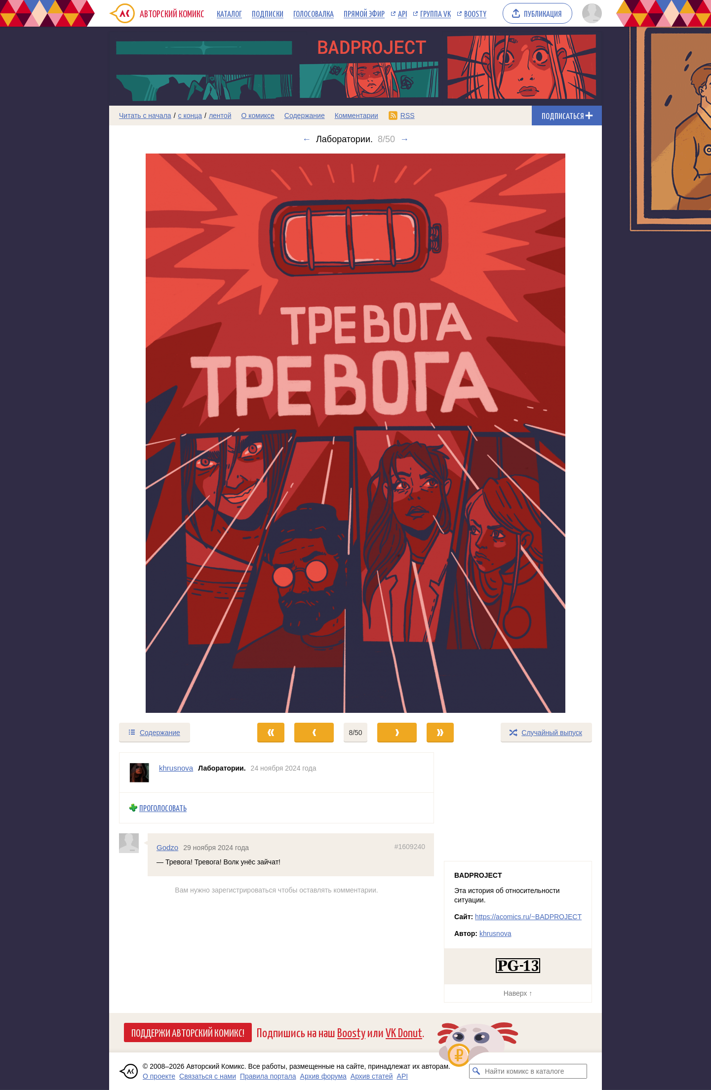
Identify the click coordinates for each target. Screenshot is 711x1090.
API (402, 13)
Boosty (475, 13)
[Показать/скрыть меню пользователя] (590, 13)
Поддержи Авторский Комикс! (187, 1032)
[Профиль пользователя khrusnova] (139, 772)
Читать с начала (145, 115)
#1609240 (410, 846)
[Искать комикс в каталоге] (476, 1071)
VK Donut (404, 1032)
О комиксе (257, 115)
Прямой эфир (364, 13)
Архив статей (372, 1076)
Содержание (304, 115)
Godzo (167, 847)
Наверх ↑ (518, 993)
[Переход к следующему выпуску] (355, 433)
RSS (407, 115)
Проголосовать (163, 808)
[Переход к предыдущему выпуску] (171, 433)
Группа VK (435, 13)
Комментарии (356, 115)
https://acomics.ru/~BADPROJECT (528, 917)
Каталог (229, 13)
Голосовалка (313, 13)
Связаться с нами (207, 1076)
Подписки (267, 13)
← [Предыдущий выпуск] (306, 139)
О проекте (159, 1076)
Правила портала (268, 1076)
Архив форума (323, 1076)
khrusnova (495, 933)
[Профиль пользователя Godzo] (133, 843)
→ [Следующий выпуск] (404, 139)
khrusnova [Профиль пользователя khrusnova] (176, 768)
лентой (220, 115)
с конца (190, 115)
